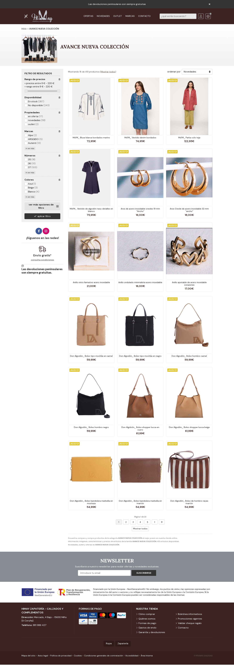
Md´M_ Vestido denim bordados (140, 137)
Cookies (78, 655)
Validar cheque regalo (190, 623)
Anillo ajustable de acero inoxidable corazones (189, 283)
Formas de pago (147, 623)
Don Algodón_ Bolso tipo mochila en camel (91, 356)
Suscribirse (143, 572)
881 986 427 (39, 625)
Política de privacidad (60, 655)
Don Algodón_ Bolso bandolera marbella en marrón (140, 502)
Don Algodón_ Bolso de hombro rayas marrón (189, 502)
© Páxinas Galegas (203, 656)
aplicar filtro (44, 216)
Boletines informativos (190, 614)
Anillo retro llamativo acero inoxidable (91, 282)
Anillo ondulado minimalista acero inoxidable (140, 282)
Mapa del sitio (28, 655)
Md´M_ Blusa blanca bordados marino (91, 137)
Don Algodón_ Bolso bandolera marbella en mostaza (91, 502)
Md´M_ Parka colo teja (189, 137)
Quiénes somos (146, 618)
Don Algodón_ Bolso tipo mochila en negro (140, 356)
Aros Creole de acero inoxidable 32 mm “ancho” (189, 210)
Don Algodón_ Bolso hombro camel (189, 356)
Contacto (183, 627)
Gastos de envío (147, 627)
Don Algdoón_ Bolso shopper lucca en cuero (140, 428)
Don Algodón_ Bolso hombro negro (91, 427)
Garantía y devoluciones (151, 632)
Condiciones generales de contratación (103, 655)
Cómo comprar (146, 614)
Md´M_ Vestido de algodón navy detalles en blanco (91, 210)
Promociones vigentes (190, 618)
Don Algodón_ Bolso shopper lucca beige (189, 427)
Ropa (109, 643)
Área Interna (147, 655)
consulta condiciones (42, 260)
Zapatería (123, 643)
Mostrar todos (108, 71)
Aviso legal (43, 655)
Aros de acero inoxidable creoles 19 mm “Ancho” (140, 210)
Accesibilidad (131, 655)
